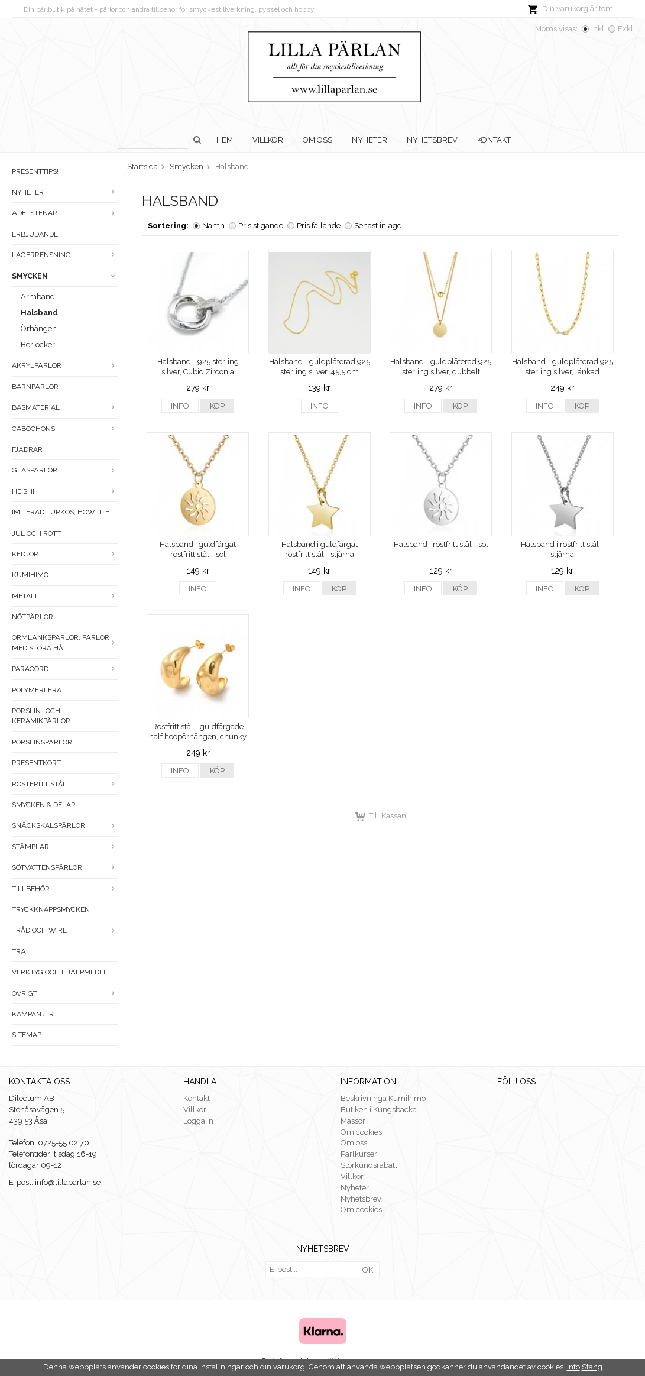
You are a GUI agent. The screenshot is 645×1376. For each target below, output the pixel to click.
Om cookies (361, 1132)
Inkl (597, 28)
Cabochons (65, 429)
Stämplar (65, 847)
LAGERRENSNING (65, 255)
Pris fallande (319, 225)
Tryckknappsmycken (51, 909)
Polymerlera (36, 690)
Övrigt (65, 993)
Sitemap (26, 1035)
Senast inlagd (378, 225)
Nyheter (369, 139)
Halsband (39, 312)
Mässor (353, 1120)
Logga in (198, 1120)
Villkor (267, 139)
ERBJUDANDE (35, 234)
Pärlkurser (359, 1154)
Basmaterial (65, 407)
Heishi (65, 491)
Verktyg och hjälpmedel (60, 972)
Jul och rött (36, 533)
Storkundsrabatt (369, 1165)
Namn (213, 225)
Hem (224, 139)
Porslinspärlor (42, 742)
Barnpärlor (35, 387)
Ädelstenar (65, 213)
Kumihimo (30, 575)
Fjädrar (27, 449)
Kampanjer (33, 1014)
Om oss (317, 139)
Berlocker (38, 344)
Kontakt (494, 139)
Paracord (65, 669)
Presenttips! (35, 171)
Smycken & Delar (44, 805)
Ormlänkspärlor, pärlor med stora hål (65, 642)
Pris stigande (260, 225)
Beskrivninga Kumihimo (383, 1098)
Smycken (65, 276)
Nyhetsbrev (432, 139)
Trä (19, 951)
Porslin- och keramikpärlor (41, 716)
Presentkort (36, 763)
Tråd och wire (65, 930)
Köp (217, 406)
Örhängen (39, 328)
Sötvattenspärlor (65, 867)
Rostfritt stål (65, 784)
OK (367, 1269)
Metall (65, 596)
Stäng (592, 1366)
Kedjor (65, 554)
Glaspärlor (65, 470)
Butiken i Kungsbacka (379, 1109)
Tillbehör (65, 889)
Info (180, 406)
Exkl (625, 28)
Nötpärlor (32, 617)
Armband (38, 296)
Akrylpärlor (65, 365)
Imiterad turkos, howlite (60, 512)
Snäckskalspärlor (65, 825)
